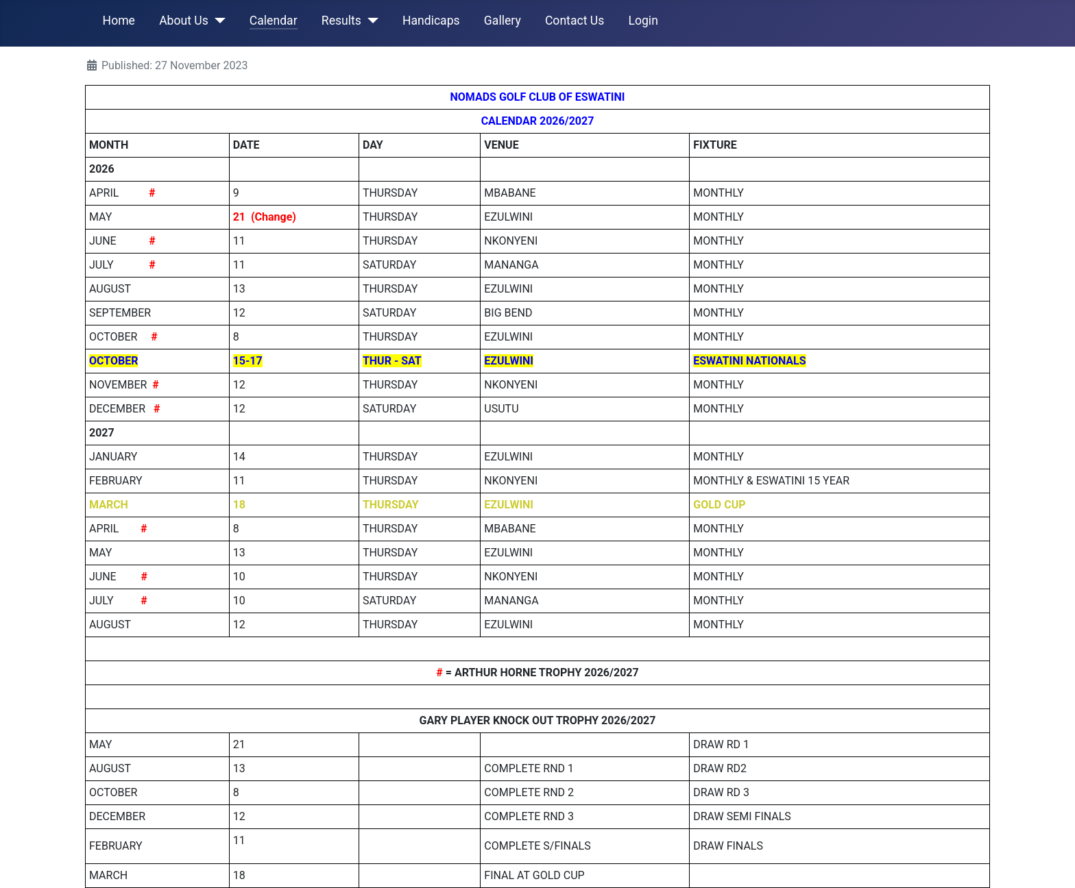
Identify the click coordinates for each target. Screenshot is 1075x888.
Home (119, 20)
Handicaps (431, 20)
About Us (183, 20)
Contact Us (574, 20)
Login (642, 20)
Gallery (502, 20)
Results (341, 20)
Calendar (274, 20)
